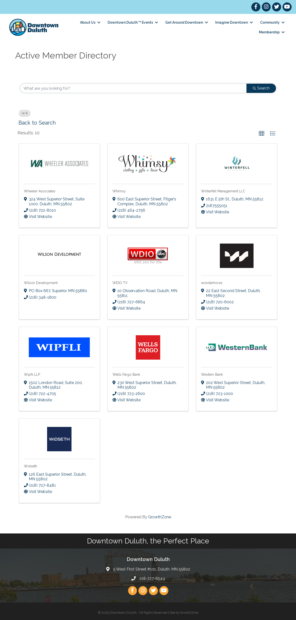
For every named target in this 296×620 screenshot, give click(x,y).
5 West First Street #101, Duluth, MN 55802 (151, 569)
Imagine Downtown (231, 22)
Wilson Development (41, 283)
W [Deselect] (25, 113)
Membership (268, 32)
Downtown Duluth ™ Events (130, 22)
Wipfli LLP (32, 374)
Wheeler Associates (39, 191)
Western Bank (212, 374)
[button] (261, 133)
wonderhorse (211, 283)
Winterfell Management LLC (223, 191)
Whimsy (119, 191)
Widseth (30, 466)
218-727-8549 (152, 578)
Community (269, 22)
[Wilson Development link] (59, 254)
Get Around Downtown (184, 22)
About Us (87, 22)
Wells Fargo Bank (126, 374)
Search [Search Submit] (261, 88)
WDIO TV (120, 283)
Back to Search (37, 123)
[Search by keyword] (133, 88)
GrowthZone (159, 516)
